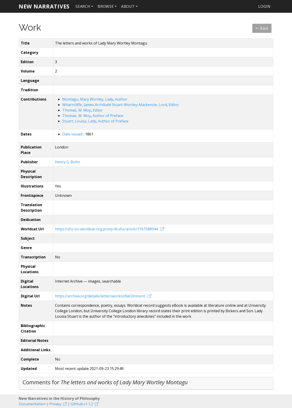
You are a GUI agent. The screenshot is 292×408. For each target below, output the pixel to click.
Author (121, 99)
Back (262, 28)
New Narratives (44, 6)
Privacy (55, 403)
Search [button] (83, 6)
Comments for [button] (105, 382)
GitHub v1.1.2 (82, 403)
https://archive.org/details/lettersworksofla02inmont (100, 296)
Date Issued (72, 134)
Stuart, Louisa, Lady (79, 121)
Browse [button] (106, 6)
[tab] (146, 383)
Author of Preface (108, 115)
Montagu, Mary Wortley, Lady (87, 99)
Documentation (32, 403)
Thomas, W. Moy (76, 110)
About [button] (128, 6)
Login (264, 6)
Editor (174, 104)
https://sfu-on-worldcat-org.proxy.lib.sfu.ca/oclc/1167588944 (107, 228)
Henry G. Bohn (67, 161)
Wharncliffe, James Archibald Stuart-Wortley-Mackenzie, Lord (114, 104)
